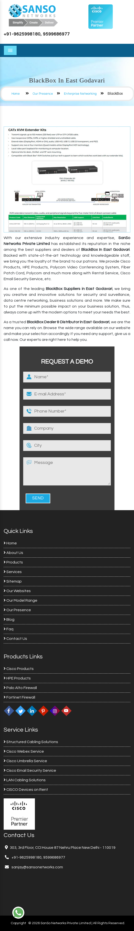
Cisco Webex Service (24, 751)
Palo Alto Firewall (20, 688)
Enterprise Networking (80, 93)
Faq (8, 629)
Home (15, 93)
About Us (13, 553)
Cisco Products (19, 669)
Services (13, 572)
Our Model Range (20, 600)
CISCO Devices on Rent (26, 790)
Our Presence (43, 93)
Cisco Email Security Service (30, 770)
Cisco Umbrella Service (25, 761)
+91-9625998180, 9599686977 (37, 34)
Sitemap (13, 581)
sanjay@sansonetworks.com (37, 867)
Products (13, 562)
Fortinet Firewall (19, 697)
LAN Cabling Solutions (25, 780)
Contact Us (15, 639)
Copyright (18, 923)
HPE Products (17, 678)
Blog (9, 619)
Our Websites (17, 591)
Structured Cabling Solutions (31, 742)
